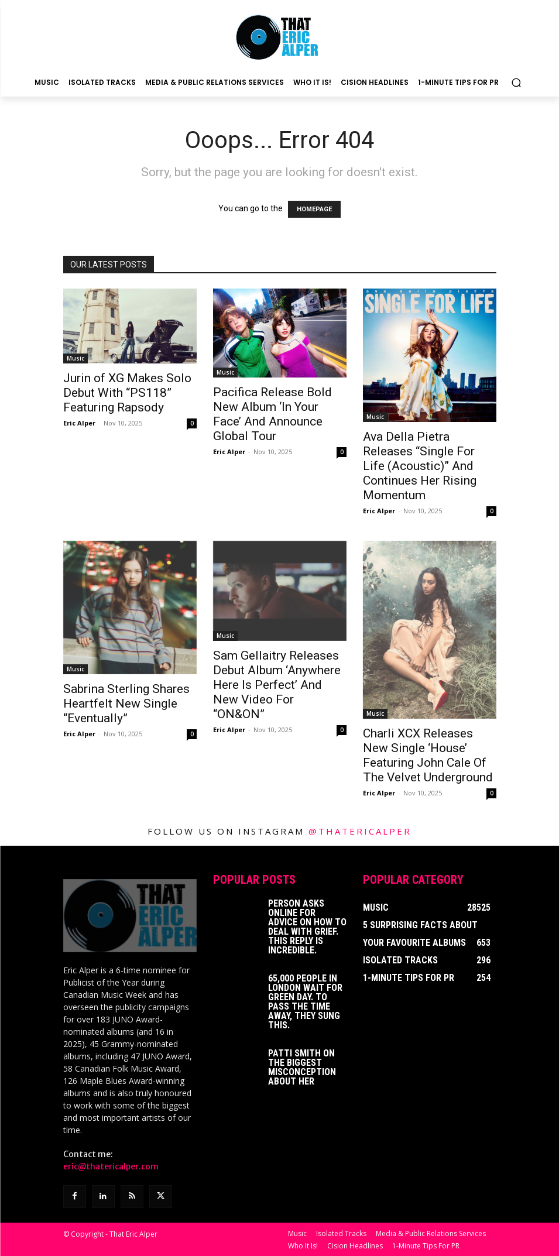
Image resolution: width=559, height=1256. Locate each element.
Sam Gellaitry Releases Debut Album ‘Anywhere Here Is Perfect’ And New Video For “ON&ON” (277, 684)
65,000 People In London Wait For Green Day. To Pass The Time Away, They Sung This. (305, 1002)
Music (75, 358)
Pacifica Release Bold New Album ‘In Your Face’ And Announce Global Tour (272, 414)
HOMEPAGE (314, 209)
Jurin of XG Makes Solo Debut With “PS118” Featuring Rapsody (127, 392)
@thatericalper (359, 831)
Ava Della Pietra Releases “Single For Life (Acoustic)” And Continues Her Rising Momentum (419, 466)
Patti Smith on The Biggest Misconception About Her (302, 1067)
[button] (516, 82)
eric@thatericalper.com (111, 1166)
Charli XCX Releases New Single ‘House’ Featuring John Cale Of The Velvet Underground (428, 755)
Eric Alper (79, 422)
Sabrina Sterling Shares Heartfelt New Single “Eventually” (126, 703)
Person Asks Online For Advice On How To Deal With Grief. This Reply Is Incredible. (307, 927)
